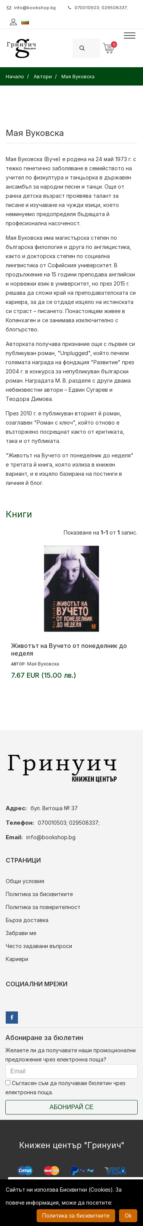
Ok (128, 1215)
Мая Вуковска (43, 664)
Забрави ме (21, 933)
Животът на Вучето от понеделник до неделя (69, 649)
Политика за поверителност (43, 907)
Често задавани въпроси (39, 946)
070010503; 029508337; (98, 7)
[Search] (95, 48)
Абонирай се (71, 1107)
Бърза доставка (27, 920)
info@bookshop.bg (31, 7)
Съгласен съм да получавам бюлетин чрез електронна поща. (65, 1087)
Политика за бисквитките (39, 894)
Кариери (17, 959)
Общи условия (25, 881)
